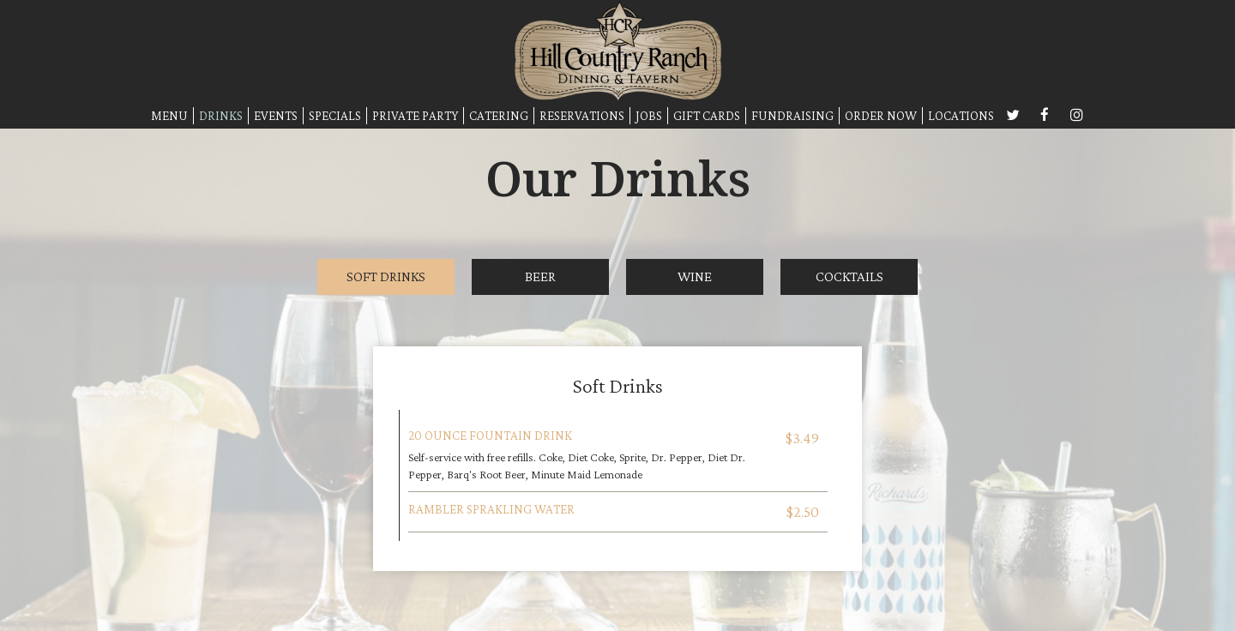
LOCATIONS (961, 115)
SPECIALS (335, 115)
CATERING (498, 115)
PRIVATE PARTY (415, 115)
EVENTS (276, 115)
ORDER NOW (881, 115)
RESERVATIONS (581, 115)
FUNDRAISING (792, 115)
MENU (169, 115)
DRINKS (221, 115)
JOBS (649, 115)
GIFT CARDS (706, 115)
